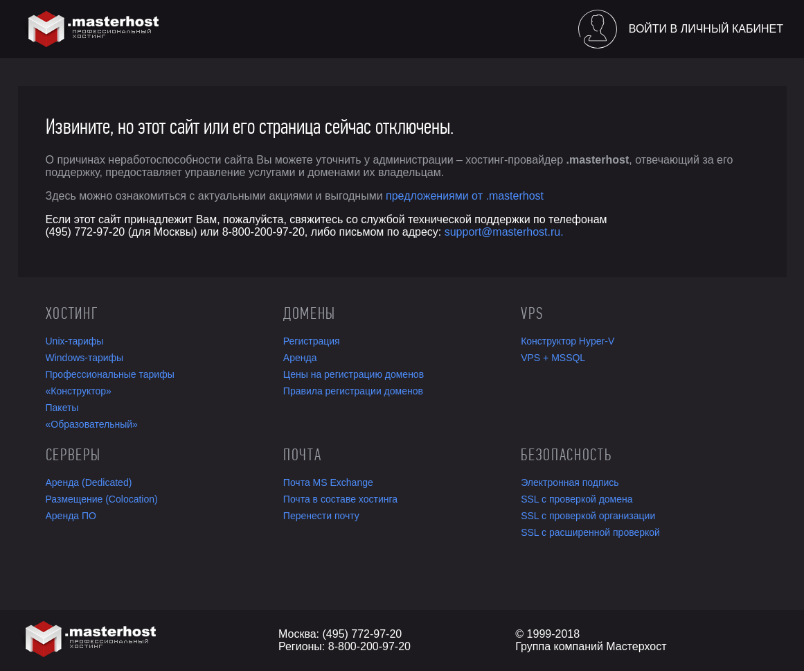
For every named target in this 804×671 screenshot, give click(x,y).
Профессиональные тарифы (110, 374)
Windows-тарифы (85, 357)
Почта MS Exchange (328, 482)
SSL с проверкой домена (576, 499)
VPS (532, 313)
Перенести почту (321, 515)
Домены (309, 313)
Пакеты (62, 407)
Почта (302, 454)
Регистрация (311, 341)
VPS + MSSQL (553, 357)
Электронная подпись (569, 482)
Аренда (300, 357)
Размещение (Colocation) (102, 499)
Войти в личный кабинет (706, 29)
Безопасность (566, 454)
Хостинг (72, 313)
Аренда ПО (71, 515)
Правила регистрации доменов (353, 391)
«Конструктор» (78, 391)
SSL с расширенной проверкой (590, 532)
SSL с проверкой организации (588, 515)
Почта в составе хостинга (340, 499)
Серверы (73, 454)
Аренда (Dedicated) (89, 482)
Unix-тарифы (75, 341)
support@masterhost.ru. (504, 232)
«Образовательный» (92, 424)
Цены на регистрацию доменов (353, 374)
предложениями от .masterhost (465, 196)
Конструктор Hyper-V (567, 341)
